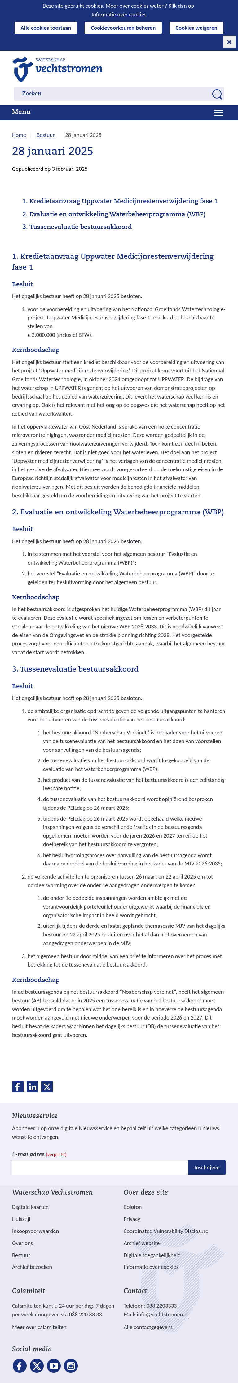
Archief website (142, 1243)
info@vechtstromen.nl (163, 1314)
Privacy (132, 1218)
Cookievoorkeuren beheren (123, 27)
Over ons (22, 1243)
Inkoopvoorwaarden (35, 1231)
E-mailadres (39, 1155)
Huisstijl (21, 1218)
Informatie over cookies (119, 14)
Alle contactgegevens (148, 1327)
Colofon (133, 1206)
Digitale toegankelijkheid (152, 1255)
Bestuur (21, 1255)
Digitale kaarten (30, 1207)
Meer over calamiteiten (39, 1327)
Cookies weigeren (197, 27)
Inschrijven (207, 1167)
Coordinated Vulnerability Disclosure (166, 1231)
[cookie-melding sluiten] (229, 42)
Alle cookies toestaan (46, 27)
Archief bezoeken (32, 1267)
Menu (21, 112)
